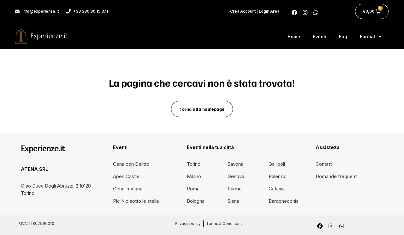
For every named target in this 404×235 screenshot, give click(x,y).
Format (370, 36)
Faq (343, 36)
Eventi (319, 36)
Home (294, 36)
